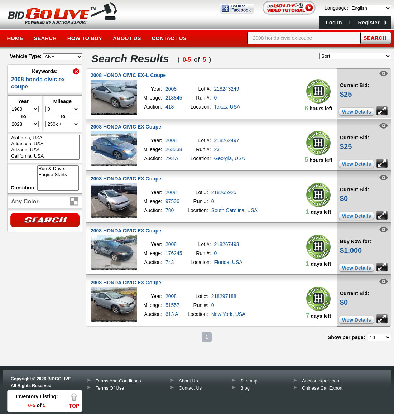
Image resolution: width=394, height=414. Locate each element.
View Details (356, 112)
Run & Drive (58, 169)
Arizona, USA (44, 150)
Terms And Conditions (118, 381)
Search (45, 38)
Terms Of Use (110, 388)
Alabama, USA (44, 138)
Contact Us (169, 38)
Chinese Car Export (322, 388)
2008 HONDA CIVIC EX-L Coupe (128, 75)
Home (15, 38)
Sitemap (249, 381)
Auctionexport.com (321, 381)
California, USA (44, 156)
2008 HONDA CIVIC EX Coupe (126, 127)
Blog (245, 388)
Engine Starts (58, 175)
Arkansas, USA (44, 144)
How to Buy (84, 38)
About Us (127, 38)
